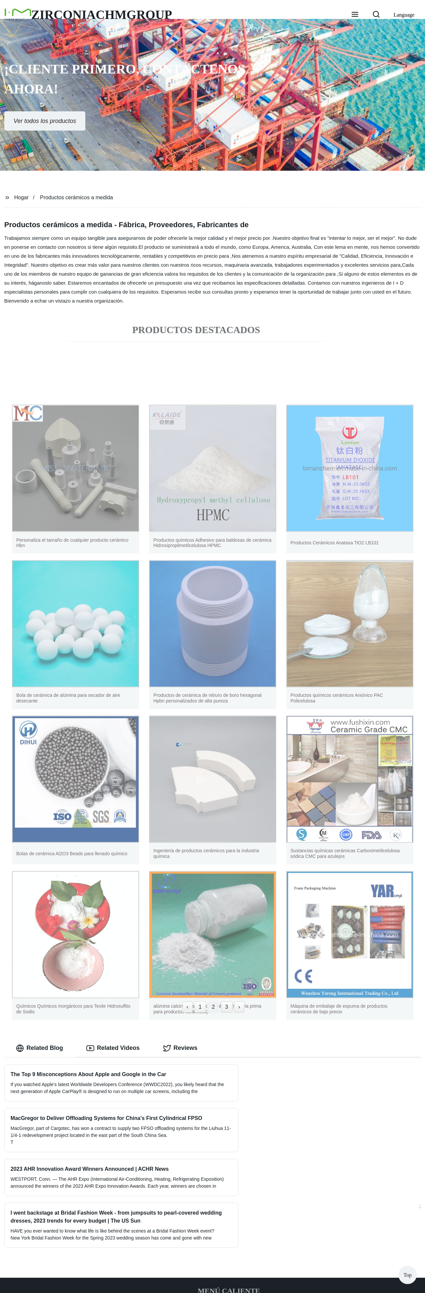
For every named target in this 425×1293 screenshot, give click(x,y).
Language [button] (403, 15)
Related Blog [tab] (39, 1048)
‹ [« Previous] (187, 1007)
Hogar (21, 197)
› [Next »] (239, 1007)
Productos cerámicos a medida (76, 197)
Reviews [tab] (180, 1048)
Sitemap (279, 1282)
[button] (355, 15)
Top (407, 1273)
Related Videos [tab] (113, 1048)
